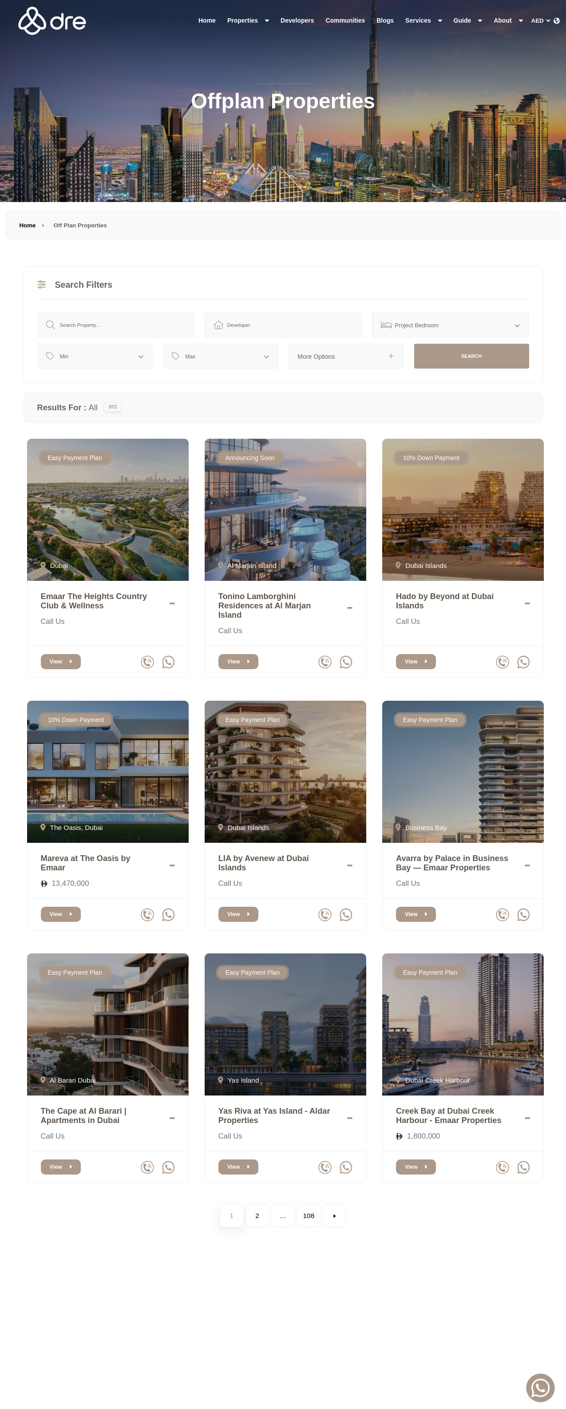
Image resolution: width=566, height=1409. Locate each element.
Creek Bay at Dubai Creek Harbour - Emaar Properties (449, 1116)
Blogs (385, 20)
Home (207, 20)
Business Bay (421, 827)
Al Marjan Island (247, 565)
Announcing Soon (250, 457)
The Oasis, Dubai (71, 827)
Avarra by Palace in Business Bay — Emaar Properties (452, 863)
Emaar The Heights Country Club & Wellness (94, 601)
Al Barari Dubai (68, 1080)
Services (423, 20)
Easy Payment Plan (75, 457)
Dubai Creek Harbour (433, 1080)
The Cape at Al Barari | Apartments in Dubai (84, 1116)
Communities (345, 20)
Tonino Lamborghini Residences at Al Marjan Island (264, 605)
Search (471, 356)
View (61, 662)
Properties (248, 20)
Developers (297, 20)
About (508, 20)
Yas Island (238, 1080)
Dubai (54, 565)
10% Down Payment (431, 457)
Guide (468, 20)
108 (309, 1215)
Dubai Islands (421, 565)
